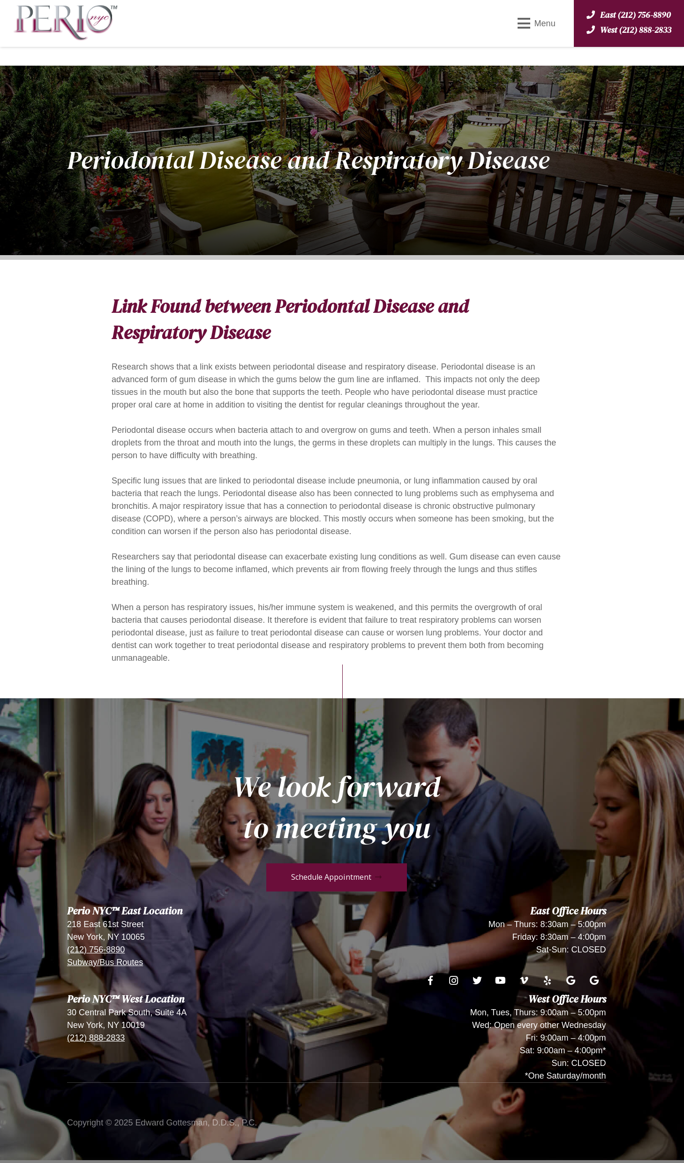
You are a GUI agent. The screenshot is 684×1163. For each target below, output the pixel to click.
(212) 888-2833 (96, 1037)
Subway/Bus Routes (105, 962)
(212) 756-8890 (96, 949)
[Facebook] (430, 980)
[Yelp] (547, 980)
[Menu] (536, 23)
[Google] (571, 980)
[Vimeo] (524, 980)
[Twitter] (477, 980)
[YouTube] (500, 980)
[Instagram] (454, 980)
